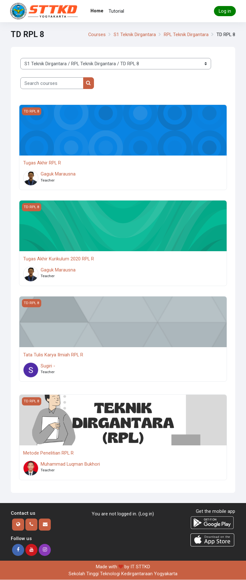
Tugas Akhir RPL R (42, 163)
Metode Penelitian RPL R (48, 453)
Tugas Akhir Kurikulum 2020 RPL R (58, 259)
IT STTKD (140, 567)
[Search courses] (51, 83)
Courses (97, 34)
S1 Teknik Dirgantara (135, 34)
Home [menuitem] (96, 11)
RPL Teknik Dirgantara (186, 34)
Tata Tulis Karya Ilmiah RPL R (53, 355)
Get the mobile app (215, 511)
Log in (225, 11)
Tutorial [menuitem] (116, 11)
